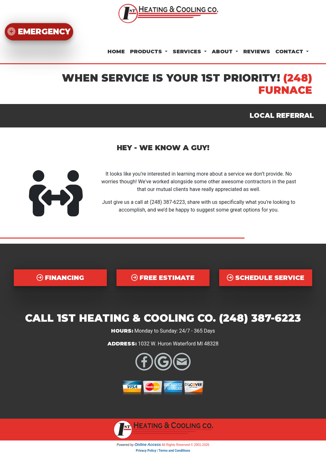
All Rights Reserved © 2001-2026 (186, 445)
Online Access (147, 444)
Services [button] (188, 51)
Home (116, 51)
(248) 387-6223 (167, 202)
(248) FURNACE (285, 84)
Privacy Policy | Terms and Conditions (163, 450)
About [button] (223, 51)
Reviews (256, 51)
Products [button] (147, 51)
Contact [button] (290, 51)
